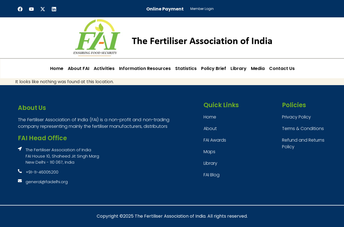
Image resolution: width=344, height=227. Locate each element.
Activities (104, 68)
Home (56, 68)
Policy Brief (213, 68)
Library (239, 68)
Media (258, 68)
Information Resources (145, 68)
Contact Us (282, 68)
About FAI (78, 68)
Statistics (186, 68)
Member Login (202, 8)
